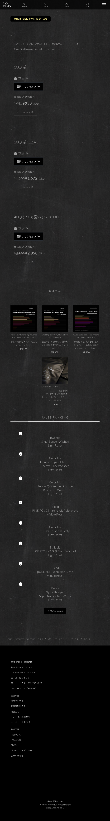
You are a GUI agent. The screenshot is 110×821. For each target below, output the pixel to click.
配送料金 (15, 695)
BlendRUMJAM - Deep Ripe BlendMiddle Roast (55, 571)
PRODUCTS (19, 639)
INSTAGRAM (16, 734)
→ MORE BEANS (55, 611)
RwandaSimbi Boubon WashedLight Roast (55, 441)
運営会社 (15, 711)
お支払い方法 (17, 701)
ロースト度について (20, 678)
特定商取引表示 (18, 706)
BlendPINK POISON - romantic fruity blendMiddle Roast (55, 510)
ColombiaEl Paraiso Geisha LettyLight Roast (55, 531)
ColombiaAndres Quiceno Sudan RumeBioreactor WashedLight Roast (55, 488)
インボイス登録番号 (20, 716)
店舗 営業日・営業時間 (21, 662)
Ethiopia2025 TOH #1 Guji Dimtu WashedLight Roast (55, 551)
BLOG (14, 745)
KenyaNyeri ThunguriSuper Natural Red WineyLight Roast (55, 594)
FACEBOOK (16, 740)
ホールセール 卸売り (20, 722)
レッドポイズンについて (22, 667)
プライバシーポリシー (21, 750)
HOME (9, 639)
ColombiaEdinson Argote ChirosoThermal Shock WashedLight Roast (55, 463)
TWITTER (15, 729)
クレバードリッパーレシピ (23, 688)
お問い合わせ (17, 755)
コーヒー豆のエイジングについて (26, 683)
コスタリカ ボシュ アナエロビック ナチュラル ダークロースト (65, 639)
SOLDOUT (31, 639)
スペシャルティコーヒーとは (24, 672)
